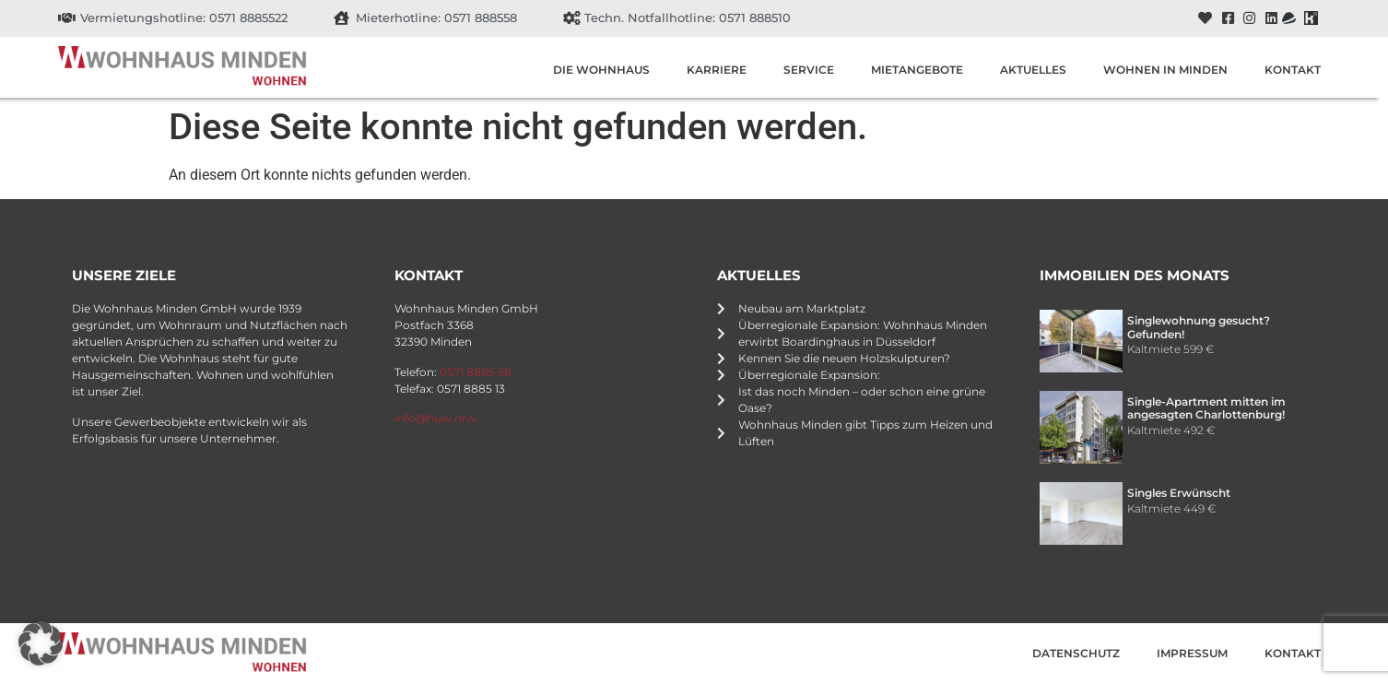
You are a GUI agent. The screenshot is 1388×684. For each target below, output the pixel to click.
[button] (40, 643)
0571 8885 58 (476, 372)
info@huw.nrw (435, 418)
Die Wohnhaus (601, 70)
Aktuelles (1033, 70)
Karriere (717, 70)
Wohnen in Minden (1165, 70)
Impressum (1192, 653)
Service (808, 70)
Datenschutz (1076, 653)
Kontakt (1292, 70)
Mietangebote (917, 70)
